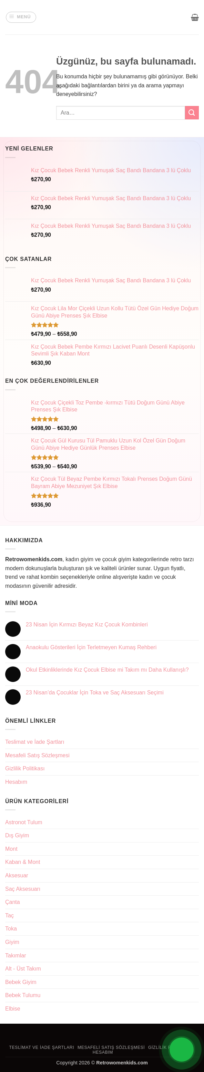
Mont (11, 849)
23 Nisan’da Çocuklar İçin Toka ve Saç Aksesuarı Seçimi (95, 692)
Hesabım (16, 782)
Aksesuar (16, 875)
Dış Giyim (17, 835)
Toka (11, 929)
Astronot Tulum (23, 822)
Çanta (12, 902)
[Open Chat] (182, 1049)
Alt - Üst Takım (23, 969)
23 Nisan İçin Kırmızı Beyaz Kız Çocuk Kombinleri (87, 624)
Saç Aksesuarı (22, 889)
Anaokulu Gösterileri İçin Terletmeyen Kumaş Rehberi (91, 647)
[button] (21, 17)
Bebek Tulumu (22, 995)
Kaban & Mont (22, 862)
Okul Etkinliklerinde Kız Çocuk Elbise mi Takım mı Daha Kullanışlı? (107, 670)
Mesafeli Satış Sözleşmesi (37, 755)
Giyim (12, 942)
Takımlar (15, 955)
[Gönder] (192, 112)
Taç (9, 915)
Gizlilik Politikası (25, 768)
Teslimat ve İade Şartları (34, 742)
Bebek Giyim (21, 982)
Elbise (12, 1009)
